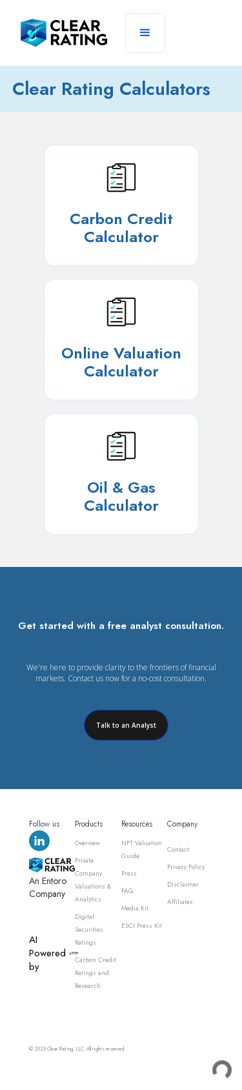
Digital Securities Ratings (89, 929)
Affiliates (180, 902)
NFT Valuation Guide (141, 849)
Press (129, 873)
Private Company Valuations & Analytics (93, 880)
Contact (178, 849)
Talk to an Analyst (126, 725)
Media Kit (134, 908)
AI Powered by (47, 953)
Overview (87, 843)
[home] (64, 32)
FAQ (127, 891)
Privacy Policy (186, 867)
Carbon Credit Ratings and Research (95, 973)
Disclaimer (183, 884)
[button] (145, 33)
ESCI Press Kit (141, 926)
